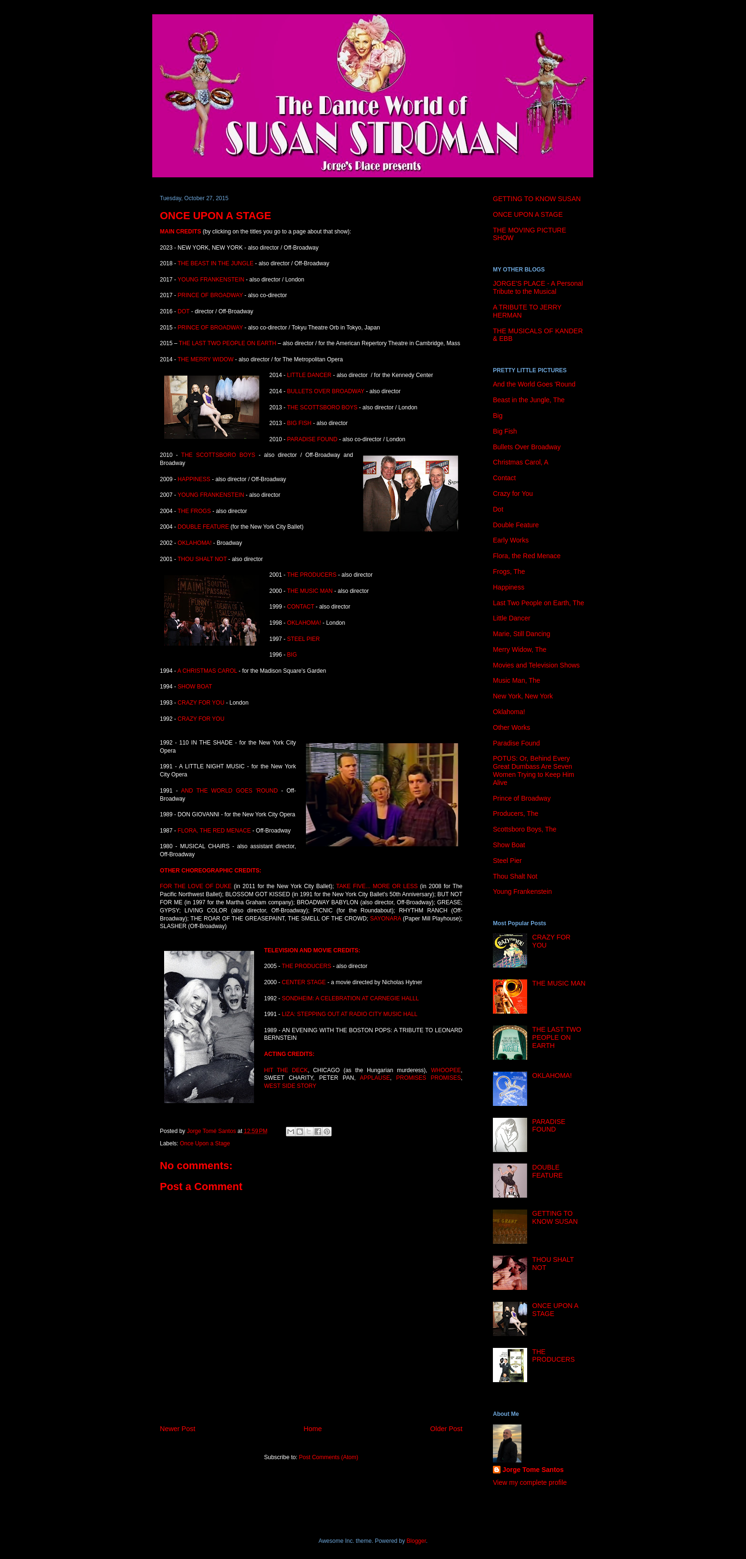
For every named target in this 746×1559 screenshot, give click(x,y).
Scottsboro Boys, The (525, 829)
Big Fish (505, 431)
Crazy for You (513, 493)
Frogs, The (509, 571)
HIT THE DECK (286, 1070)
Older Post (446, 1429)
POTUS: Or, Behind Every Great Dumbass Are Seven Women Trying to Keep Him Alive (533, 770)
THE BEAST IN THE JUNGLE (215, 263)
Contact (504, 478)
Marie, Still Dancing (521, 634)
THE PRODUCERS (311, 574)
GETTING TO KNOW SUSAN (537, 199)
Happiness (508, 587)
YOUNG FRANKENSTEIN (210, 279)
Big (497, 415)
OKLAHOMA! (194, 543)
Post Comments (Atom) (328, 1457)
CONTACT (301, 606)
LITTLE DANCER (309, 375)
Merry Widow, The (520, 649)
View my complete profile (530, 1482)
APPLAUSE (375, 1078)
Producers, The (515, 813)
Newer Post (177, 1429)
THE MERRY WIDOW (206, 359)
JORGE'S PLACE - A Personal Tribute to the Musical (538, 287)
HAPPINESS (193, 479)
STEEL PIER (303, 639)
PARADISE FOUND (312, 439)
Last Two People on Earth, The (538, 603)
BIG (292, 654)
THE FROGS (194, 511)
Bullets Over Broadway (526, 447)
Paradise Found (516, 743)
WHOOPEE (446, 1070)
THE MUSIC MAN (310, 591)
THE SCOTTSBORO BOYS (322, 407)
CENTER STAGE (303, 982)
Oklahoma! (509, 712)
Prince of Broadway (521, 798)
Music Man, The (516, 680)
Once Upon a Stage (205, 1143)
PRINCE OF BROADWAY (210, 295)
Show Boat (509, 845)
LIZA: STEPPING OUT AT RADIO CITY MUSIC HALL (349, 1014)
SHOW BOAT (194, 686)
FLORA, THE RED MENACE (214, 830)
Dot (498, 509)
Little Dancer (511, 618)
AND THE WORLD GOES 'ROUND (229, 790)
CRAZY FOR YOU (201, 702)
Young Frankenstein (522, 891)
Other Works (511, 727)
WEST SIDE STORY (290, 1086)
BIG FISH (299, 423)
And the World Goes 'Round (534, 384)
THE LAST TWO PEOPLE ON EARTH (228, 343)
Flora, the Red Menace (526, 556)
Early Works (511, 540)
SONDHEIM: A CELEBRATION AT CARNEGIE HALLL (350, 998)
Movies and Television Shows (536, 665)
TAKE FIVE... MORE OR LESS (377, 886)
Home (313, 1429)
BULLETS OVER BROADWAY (325, 391)
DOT (183, 311)
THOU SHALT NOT (201, 559)
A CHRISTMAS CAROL (207, 671)
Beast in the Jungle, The (529, 400)
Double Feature (516, 525)
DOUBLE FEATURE (203, 526)
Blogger (416, 1541)
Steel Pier (507, 860)
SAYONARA (386, 918)
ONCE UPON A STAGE (528, 214)
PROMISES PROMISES (428, 1078)
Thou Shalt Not (515, 876)
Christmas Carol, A (521, 462)
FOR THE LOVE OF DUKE (196, 886)
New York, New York (523, 696)
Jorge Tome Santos (533, 1469)
